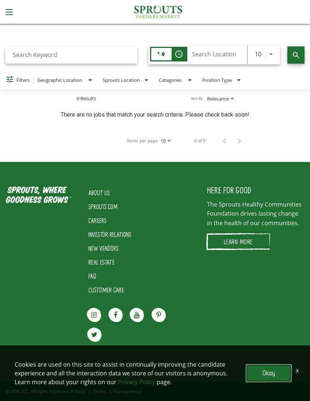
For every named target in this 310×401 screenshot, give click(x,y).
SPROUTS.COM (103, 207)
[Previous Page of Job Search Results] (224, 140)
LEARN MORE (238, 242)
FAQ (92, 276)
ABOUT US (99, 193)
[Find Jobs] (296, 55)
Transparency (127, 391)
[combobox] (71, 55)
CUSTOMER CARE (106, 290)
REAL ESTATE (101, 262)
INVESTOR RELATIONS (109, 234)
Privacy (78, 391)
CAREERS (97, 220)
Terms (99, 391)
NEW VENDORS (103, 248)
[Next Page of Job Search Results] (239, 140)
